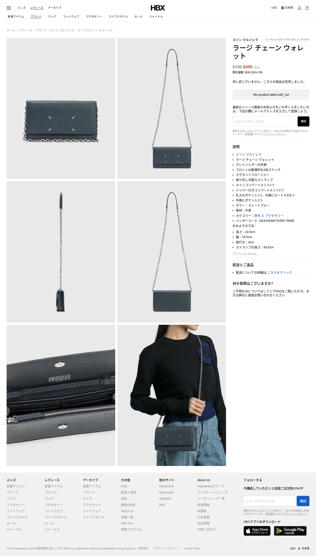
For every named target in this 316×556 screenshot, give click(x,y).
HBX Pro (127, 523)
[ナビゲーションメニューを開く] (9, 8)
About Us (127, 511)
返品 (124, 498)
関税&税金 (128, 505)
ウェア (11, 498)
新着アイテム (16, 486)
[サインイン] (299, 8)
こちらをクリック (280, 272)
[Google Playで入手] (290, 531)
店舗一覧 (127, 517)
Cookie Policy (192, 548)
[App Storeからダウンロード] (257, 531)
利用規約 (249, 134)
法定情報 (203, 523)
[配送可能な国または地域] (270, 8)
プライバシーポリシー (275, 134)
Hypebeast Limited (24, 548)
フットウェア (16, 511)
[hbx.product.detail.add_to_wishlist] (287, 41)
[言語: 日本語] (287, 8)
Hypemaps (166, 492)
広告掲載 (203, 517)
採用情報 (203, 505)
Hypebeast (166, 486)
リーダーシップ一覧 (211, 498)
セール (11, 523)
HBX (162, 505)
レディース (37, 8)
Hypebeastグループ (210, 486)
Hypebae (165, 498)
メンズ (22, 8)
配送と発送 (128, 492)
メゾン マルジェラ (62, 30)
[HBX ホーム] (158, 7)
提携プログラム (131, 529)
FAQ (124, 486)
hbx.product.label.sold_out (271, 94)
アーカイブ (54, 8)
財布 (257, 215)
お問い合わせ (206, 529)
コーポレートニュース (212, 492)
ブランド (41, 30)
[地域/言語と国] (296, 549)
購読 (303, 121)
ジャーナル (14, 529)
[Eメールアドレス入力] (264, 121)
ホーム (11, 30)
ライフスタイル (17, 517)
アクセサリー (274, 215)
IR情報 (201, 511)
